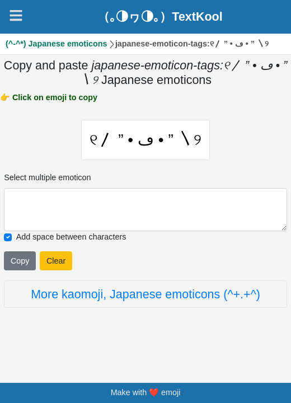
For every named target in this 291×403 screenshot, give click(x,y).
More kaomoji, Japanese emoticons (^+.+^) (145, 295)
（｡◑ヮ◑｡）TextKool (159, 17)
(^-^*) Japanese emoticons (56, 43)
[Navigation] (16, 15)
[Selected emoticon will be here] (145, 210)
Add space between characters (71, 237)
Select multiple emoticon (47, 178)
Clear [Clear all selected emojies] (55, 261)
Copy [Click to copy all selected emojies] (20, 261)
